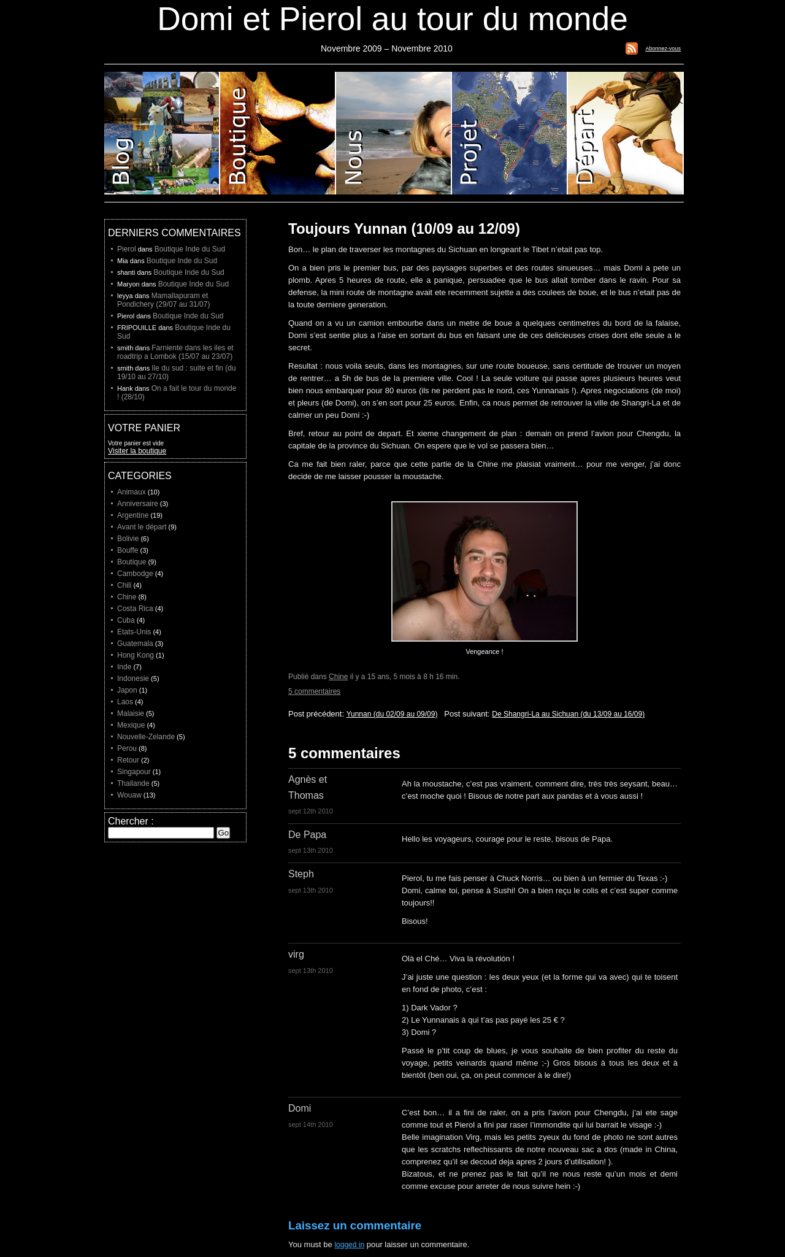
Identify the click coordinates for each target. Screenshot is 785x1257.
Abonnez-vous (663, 48)
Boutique (278, 133)
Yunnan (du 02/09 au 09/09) (392, 714)
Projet (510, 133)
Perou (127, 748)
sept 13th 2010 (310, 850)
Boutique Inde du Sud (190, 249)
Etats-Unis (134, 632)
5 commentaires (314, 691)
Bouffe (127, 550)
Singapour (134, 771)
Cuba (126, 620)
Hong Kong (135, 655)
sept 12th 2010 (310, 811)
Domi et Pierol (394, 133)
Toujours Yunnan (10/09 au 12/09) (404, 228)
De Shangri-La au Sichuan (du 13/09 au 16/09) (568, 714)
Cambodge (135, 573)
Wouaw (129, 795)
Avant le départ (142, 527)
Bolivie (128, 538)
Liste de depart (626, 133)
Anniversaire (137, 503)
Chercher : (131, 821)
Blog (162, 133)
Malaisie (130, 713)
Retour (128, 760)
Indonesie (133, 678)
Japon (127, 690)
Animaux (131, 492)
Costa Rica (135, 608)
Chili (124, 585)
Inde (124, 667)
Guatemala (135, 643)
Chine (338, 676)
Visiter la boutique (137, 451)
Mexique (131, 725)
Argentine (132, 515)
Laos (125, 702)
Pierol (126, 249)
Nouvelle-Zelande (146, 736)
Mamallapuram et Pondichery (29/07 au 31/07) (163, 300)
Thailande (133, 783)
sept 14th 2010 (310, 1124)
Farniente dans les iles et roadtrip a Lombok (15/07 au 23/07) (175, 352)
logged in (349, 1244)
